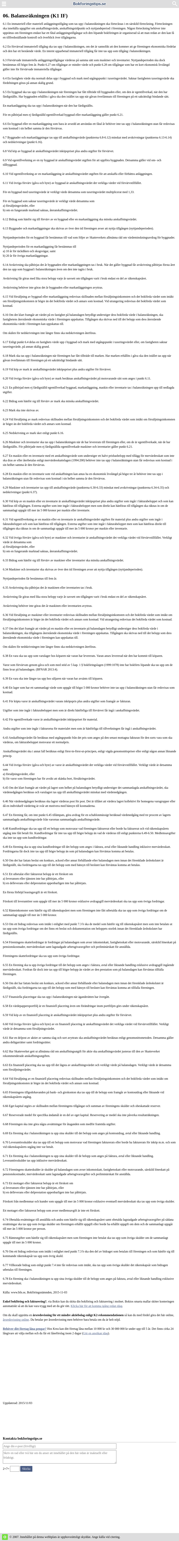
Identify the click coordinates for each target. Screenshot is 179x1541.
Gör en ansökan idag (95, 1333)
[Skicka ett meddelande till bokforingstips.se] (26, 1469)
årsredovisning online (16, 1319)
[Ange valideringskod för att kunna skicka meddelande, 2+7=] (14, 1469)
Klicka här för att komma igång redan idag (96, 1306)
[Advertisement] (89, 1370)
